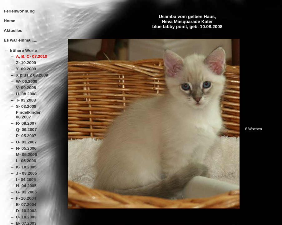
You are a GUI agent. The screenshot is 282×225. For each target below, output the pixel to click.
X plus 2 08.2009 (32, 75)
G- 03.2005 (26, 192)
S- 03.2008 (26, 106)
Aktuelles (13, 30)
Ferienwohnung (19, 11)
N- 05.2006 (26, 148)
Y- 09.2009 (26, 69)
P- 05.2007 (26, 135)
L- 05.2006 (26, 160)
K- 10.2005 (26, 167)
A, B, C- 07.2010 (31, 56)
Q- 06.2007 (26, 129)
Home (9, 20)
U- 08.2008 (26, 94)
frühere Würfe (23, 50)
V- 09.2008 (26, 87)
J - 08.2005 (26, 173)
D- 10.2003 (26, 210)
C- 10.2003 (26, 217)
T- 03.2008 (26, 100)
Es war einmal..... (20, 40)
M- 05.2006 (26, 154)
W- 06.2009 (26, 81)
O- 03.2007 (26, 142)
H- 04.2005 (26, 185)
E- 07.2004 (26, 204)
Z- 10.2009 (26, 62)
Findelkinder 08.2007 (28, 114)
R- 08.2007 (26, 123)
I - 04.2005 (26, 179)
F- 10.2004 (26, 198)
